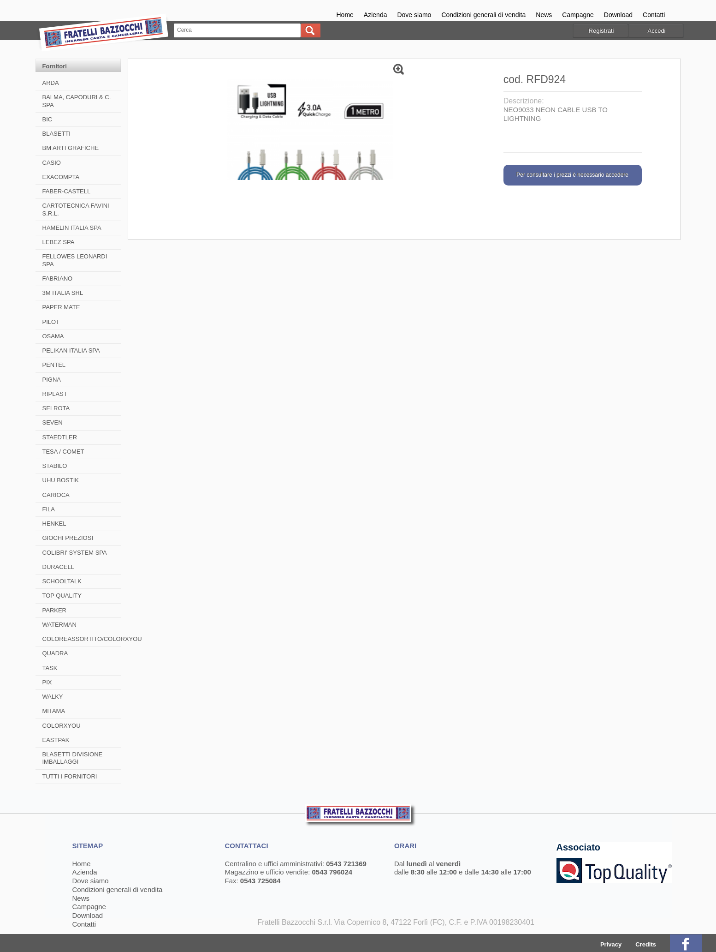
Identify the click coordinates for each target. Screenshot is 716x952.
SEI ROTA (56, 408)
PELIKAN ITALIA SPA (71, 350)
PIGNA (51, 379)
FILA (48, 509)
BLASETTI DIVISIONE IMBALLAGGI (72, 758)
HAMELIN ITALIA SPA (71, 227)
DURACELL (58, 566)
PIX (47, 682)
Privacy (610, 944)
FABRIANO (57, 278)
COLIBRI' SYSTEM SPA (74, 552)
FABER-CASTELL (66, 191)
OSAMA (53, 336)
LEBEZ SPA (58, 242)
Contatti (654, 14)
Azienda (375, 14)
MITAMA (53, 710)
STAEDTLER (59, 437)
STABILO (54, 465)
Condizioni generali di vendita (483, 14)
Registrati (601, 30)
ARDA (50, 82)
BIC (47, 119)
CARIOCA (56, 494)
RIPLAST (54, 393)
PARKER (54, 610)
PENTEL (54, 364)
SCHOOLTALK (62, 581)
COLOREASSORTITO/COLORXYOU (92, 638)
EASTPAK (56, 739)
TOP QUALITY (62, 595)
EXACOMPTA (61, 177)
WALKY (52, 696)
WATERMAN (59, 624)
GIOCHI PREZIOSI (68, 537)
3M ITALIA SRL (62, 292)
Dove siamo (414, 14)
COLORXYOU (61, 725)
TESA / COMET (63, 451)
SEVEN (52, 422)
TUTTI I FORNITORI (69, 776)
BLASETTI (56, 133)
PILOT (51, 321)
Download (618, 14)
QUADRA (55, 653)
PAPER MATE (61, 307)
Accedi (656, 30)
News (544, 14)
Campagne (578, 14)
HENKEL (54, 523)
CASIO (51, 162)
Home (345, 14)
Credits (645, 944)
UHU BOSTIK (60, 480)
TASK (50, 668)
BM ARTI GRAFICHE (70, 147)
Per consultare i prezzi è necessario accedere (572, 175)
